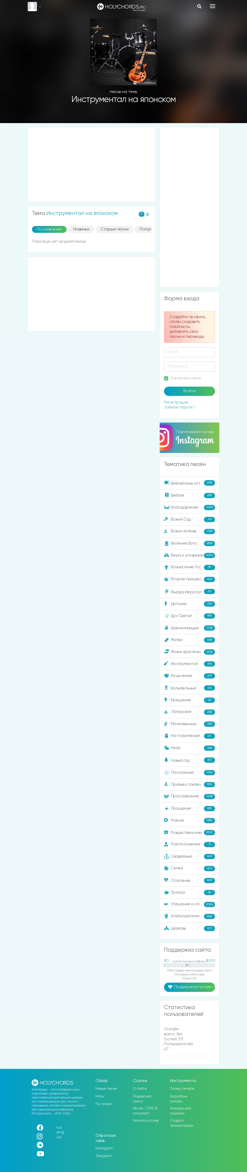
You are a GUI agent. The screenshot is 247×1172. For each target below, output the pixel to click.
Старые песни (114, 229)
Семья (189, 868)
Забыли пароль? (179, 407)
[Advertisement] (91, 164)
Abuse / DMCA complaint (145, 1110)
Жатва (189, 640)
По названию (49, 229)
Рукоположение (189, 844)
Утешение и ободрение (190, 904)
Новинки (81, 229)
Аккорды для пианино (180, 1110)
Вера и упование (189, 555)
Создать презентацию (182, 1123)
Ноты (100, 1096)
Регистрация (176, 402)
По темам (104, 1104)
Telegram (104, 1156)
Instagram (104, 1148)
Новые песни (106, 1088)
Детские (189, 604)
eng (60, 1132)
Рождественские (189, 832)
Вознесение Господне (189, 567)
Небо (189, 748)
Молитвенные (189, 724)
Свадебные (189, 856)
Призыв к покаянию (189, 784)
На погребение (189, 736)
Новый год (189, 760)
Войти (189, 391)
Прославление (189, 796)
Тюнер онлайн (182, 1088)
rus (59, 1127)
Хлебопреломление (189, 916)
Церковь (189, 928)
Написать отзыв (146, 1120)
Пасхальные (189, 772)
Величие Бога (189, 543)
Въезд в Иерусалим (189, 591)
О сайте (140, 1088)
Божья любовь (189, 531)
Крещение (189, 700)
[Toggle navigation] (212, 6)
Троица (189, 892)
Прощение (189, 808)
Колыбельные (189, 688)
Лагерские (189, 712)
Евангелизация (189, 628)
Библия (189, 495)
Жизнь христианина (189, 652)
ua (58, 1137)
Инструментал (189, 664)
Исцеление (189, 676)
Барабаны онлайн (178, 1098)
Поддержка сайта (142, 1098)
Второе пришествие (189, 579)
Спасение (189, 880)
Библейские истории (189, 482)
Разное (189, 820)
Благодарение (189, 507)
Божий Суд (189, 519)
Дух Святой (189, 616)
